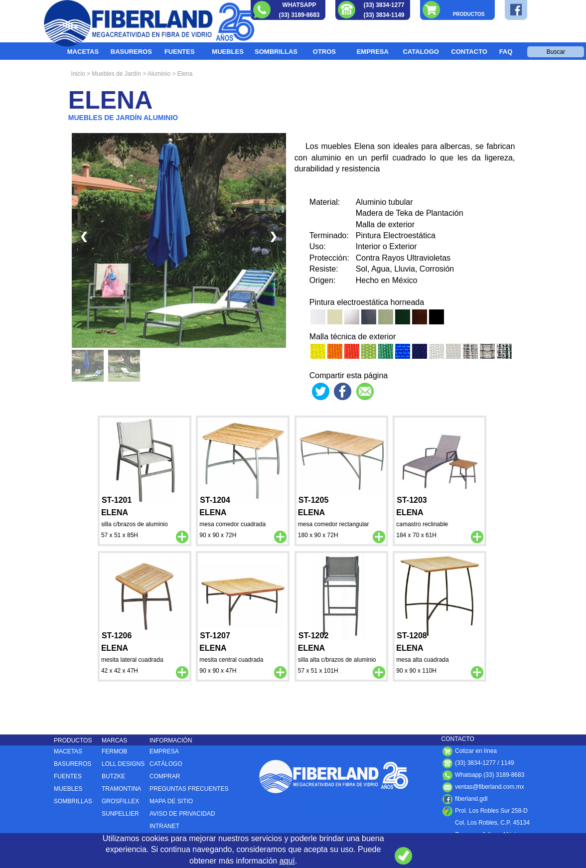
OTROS (324, 51)
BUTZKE (113, 776)
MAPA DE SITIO (171, 801)
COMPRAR (164, 776)
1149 (507, 762)
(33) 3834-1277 (383, 4)
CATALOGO (421, 51)
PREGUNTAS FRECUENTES (188, 788)
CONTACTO (469, 51)
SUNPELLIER (120, 813)
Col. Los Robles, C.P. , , (485, 822)
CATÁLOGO (165, 763)
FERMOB (114, 751)
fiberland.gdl (464, 798)
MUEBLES (228, 51)
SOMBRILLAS (276, 51)
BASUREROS (131, 51)
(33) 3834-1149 (383, 14)
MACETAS (83, 51)
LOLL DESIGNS (123, 763)
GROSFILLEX (120, 801)
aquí (287, 861)
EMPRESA (373, 51)
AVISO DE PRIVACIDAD (182, 813)
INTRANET (164, 826)
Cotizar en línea (469, 750)
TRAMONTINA (121, 788)
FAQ (506, 51)
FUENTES (179, 51)
